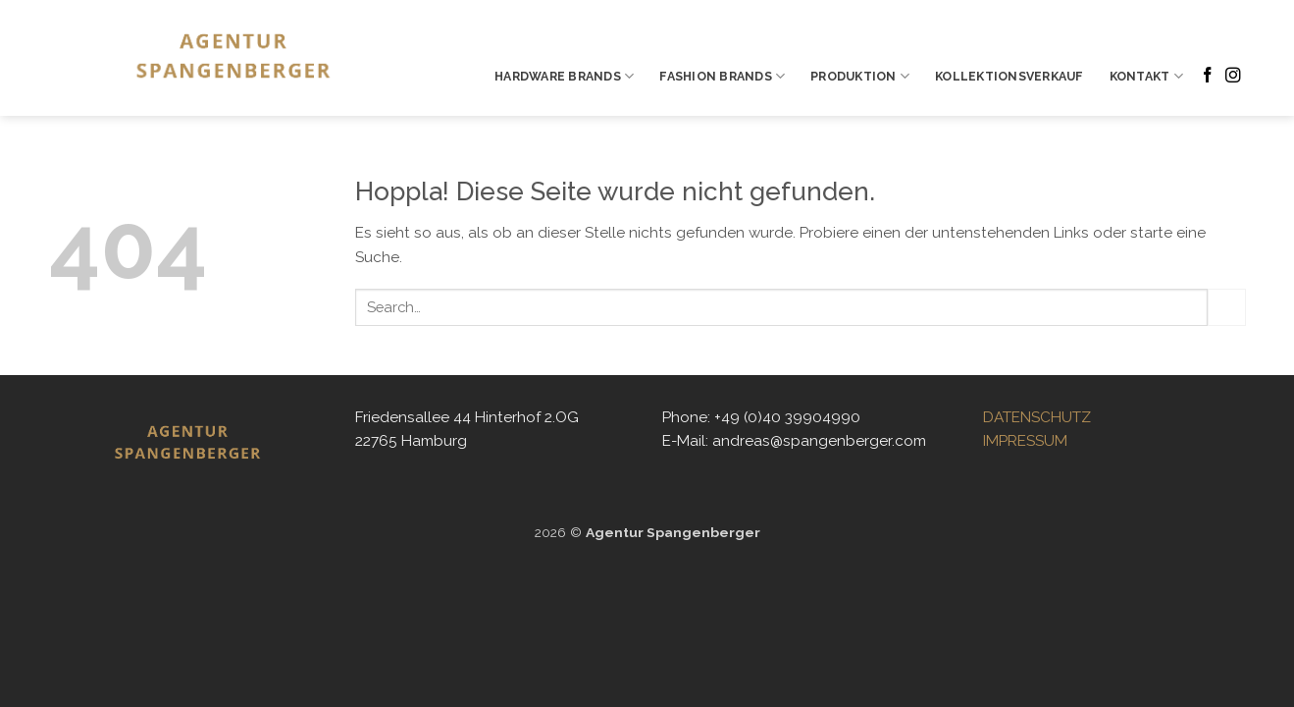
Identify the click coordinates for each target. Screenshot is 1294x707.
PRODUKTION (859, 76)
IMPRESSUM (1025, 441)
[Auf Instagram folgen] (1233, 76)
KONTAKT (1146, 76)
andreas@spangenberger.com (819, 441)
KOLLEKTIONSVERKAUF (1009, 76)
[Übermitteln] (1226, 307)
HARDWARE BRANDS (564, 76)
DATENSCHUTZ (1037, 417)
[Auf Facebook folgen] (1208, 76)
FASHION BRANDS (722, 76)
